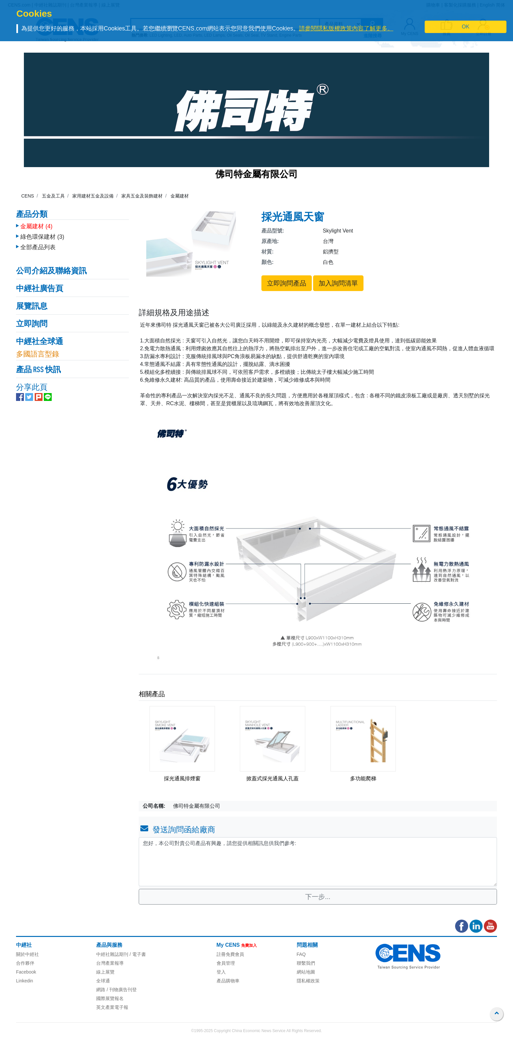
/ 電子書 (137, 954)
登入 (221, 972)
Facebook (26, 972)
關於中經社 (27, 954)
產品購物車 (228, 980)
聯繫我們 (306, 963)
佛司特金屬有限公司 (256, 175)
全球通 (103, 980)
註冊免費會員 (230, 954)
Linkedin (24, 980)
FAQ (301, 954)
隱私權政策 (308, 980)
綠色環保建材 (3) (42, 235)
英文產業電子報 (112, 1007)
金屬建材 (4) (36, 224)
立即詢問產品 (286, 283)
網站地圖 (306, 972)
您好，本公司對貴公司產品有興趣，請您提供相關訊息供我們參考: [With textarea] (318, 861)
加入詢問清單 (338, 283)
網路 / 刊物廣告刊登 (116, 989)
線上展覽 (105, 972)
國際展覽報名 (110, 998)
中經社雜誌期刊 (112, 954)
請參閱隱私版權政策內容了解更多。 (346, 28)
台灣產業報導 (110, 963)
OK (465, 26)
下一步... (317, 896)
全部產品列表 (38, 245)
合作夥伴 (25, 963)
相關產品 (152, 694)
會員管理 (226, 963)
